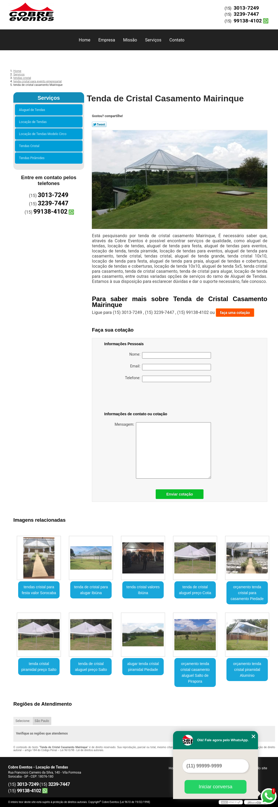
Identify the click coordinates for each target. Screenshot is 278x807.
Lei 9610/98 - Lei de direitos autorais (81, 750)
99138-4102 (248, 21)
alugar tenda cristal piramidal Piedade (143, 667)
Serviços (153, 40)
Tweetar (99, 124)
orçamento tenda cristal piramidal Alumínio (247, 670)
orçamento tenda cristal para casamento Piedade (247, 593)
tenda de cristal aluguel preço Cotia (195, 590)
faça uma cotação (235, 312)
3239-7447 (246, 14)
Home (84, 40)
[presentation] (138, 397)
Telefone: (168, 379)
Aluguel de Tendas (33, 110)
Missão (130, 40)
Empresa (106, 40)
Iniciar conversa (215, 786)
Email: (170, 367)
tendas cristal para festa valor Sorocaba (39, 590)
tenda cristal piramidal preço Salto (39, 667)
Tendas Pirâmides (32, 158)
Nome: (170, 355)
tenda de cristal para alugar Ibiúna (91, 590)
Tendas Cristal (30, 146)
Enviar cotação (179, 494)
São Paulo (42, 721)
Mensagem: (163, 450)
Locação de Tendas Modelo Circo (43, 134)
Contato (177, 40)
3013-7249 (246, 8)
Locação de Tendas (33, 122)
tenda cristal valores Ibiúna (143, 590)
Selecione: (22, 721)
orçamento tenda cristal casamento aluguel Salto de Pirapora (195, 672)
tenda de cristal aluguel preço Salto (91, 667)
